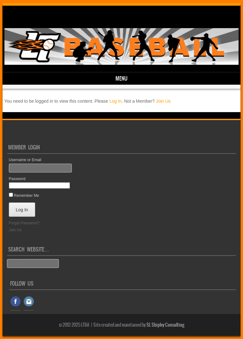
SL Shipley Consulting (165, 324)
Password (17, 179)
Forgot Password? (24, 223)
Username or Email (25, 160)
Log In (115, 101)
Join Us (163, 101)
